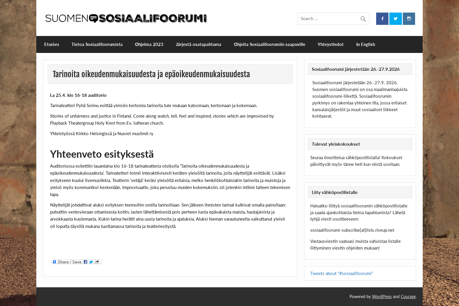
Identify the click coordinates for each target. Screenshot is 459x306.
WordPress (382, 296)
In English (365, 44)
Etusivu (51, 44)
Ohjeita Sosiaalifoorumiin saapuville (269, 44)
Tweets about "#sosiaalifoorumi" (341, 273)
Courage (408, 296)
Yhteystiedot (331, 44)
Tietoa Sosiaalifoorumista (97, 44)
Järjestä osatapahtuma (198, 44)
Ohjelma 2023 (149, 44)
